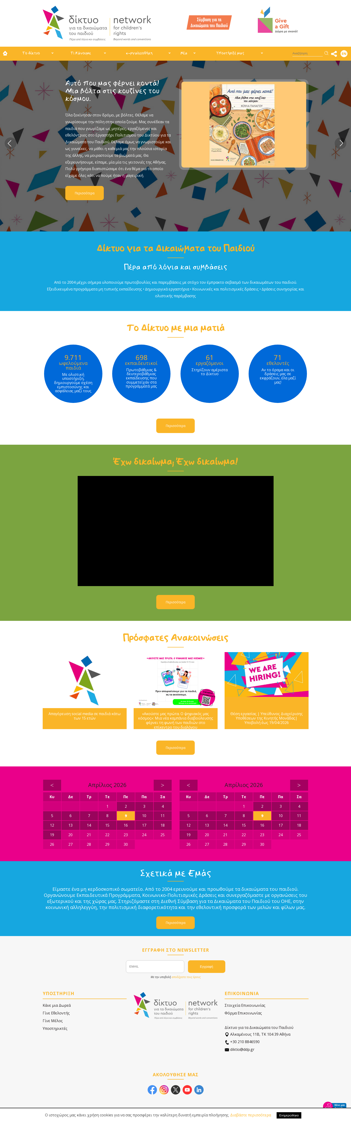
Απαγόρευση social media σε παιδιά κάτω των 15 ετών (85, 716)
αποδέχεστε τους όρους (186, 977)
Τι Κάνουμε (80, 53)
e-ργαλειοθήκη (139, 53)
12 (52, 825)
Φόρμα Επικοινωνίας (243, 1013)
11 (162, 815)
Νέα (184, 53)
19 (52, 834)
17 (144, 825)
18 (162, 825)
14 (89, 825)
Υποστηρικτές (55, 1028)
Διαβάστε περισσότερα (250, 1115)
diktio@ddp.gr (239, 1049)
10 (144, 815)
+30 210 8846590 (242, 1042)
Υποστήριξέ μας (230, 53)
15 (107, 825)
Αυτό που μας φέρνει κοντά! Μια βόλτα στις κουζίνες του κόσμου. (112, 90)
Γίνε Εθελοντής (56, 1013)
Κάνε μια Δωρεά (57, 1005)
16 (126, 825)
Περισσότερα (84, 193)
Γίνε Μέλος (53, 1020)
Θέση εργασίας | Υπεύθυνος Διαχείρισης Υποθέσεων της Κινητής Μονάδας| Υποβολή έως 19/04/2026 (266, 718)
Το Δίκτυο (31, 53)
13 (70, 825)
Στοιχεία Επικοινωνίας (245, 1005)
